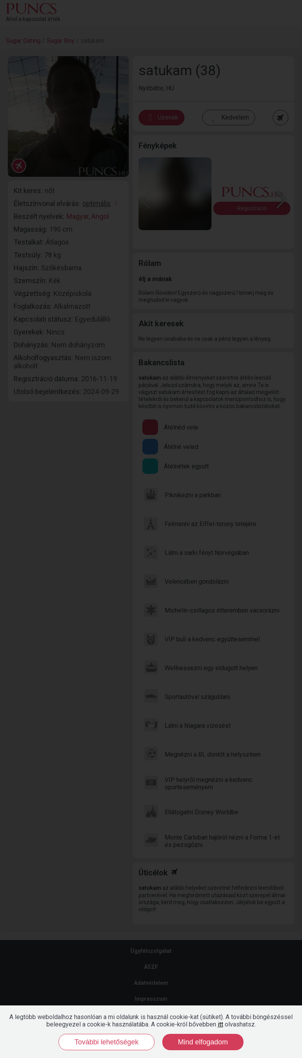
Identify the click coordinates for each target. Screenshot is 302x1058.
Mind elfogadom (203, 1042)
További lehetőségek (107, 1042)
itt (220, 1024)
